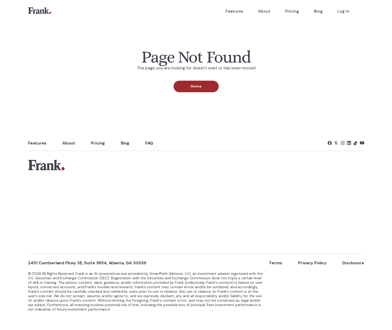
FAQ (149, 143)
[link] (39, 11)
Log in (343, 11)
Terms (275, 263)
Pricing (292, 11)
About (264, 11)
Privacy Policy (312, 263)
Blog (318, 11)
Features (234, 11)
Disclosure (353, 263)
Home (196, 86)
